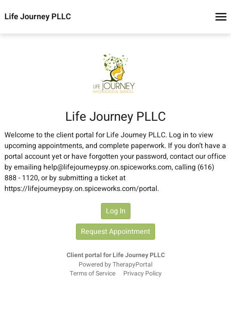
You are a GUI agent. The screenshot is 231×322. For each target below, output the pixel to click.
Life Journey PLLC (37, 17)
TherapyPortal (132, 264)
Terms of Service (92, 273)
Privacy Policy (142, 273)
